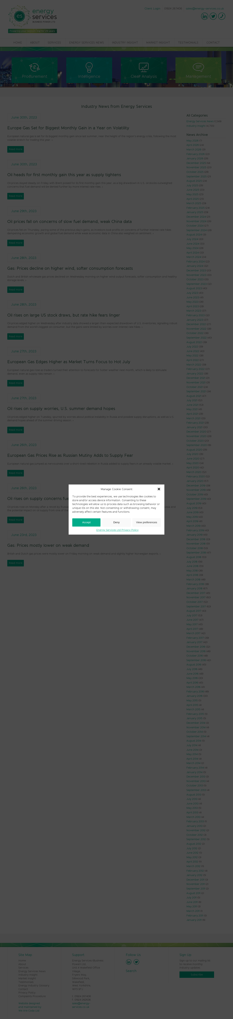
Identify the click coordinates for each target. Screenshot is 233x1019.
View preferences (146, 522)
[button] (159, 489)
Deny (116, 522)
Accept (86, 522)
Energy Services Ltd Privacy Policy (117, 530)
